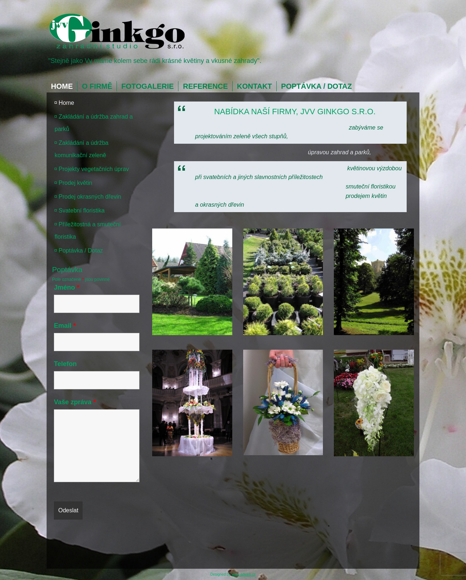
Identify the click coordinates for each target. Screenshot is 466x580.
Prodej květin (75, 183)
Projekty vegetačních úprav (94, 169)
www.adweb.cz (244, 574)
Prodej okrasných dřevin (90, 197)
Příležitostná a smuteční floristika (88, 230)
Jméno (66, 287)
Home (62, 86)
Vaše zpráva (75, 402)
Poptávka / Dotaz (316, 86)
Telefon (65, 364)
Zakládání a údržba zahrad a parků (94, 123)
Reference (205, 86)
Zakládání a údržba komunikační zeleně (81, 149)
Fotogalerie (147, 86)
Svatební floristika (81, 210)
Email (65, 325)
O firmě (97, 86)
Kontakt (254, 86)
